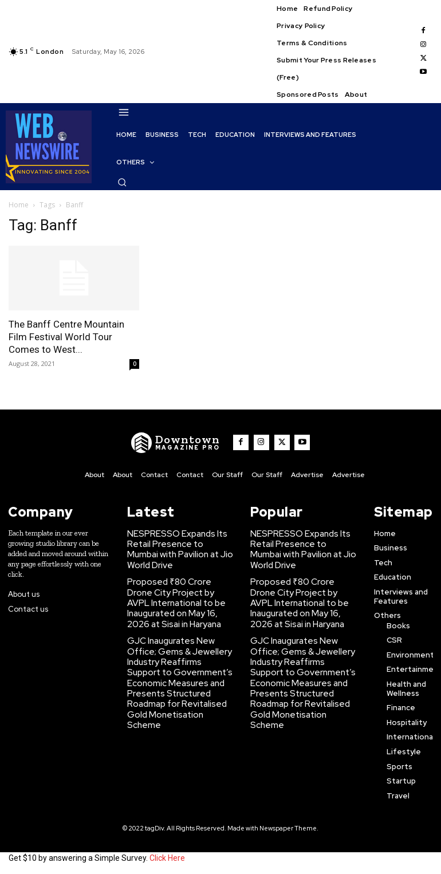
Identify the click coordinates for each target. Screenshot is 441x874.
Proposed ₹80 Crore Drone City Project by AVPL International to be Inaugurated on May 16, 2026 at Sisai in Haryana (178, 592)
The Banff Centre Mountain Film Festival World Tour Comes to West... (66, 336)
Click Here (167, 855)
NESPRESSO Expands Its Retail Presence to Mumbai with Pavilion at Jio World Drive (174, 545)
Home (19, 205)
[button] (122, 182)
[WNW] (181, 442)
